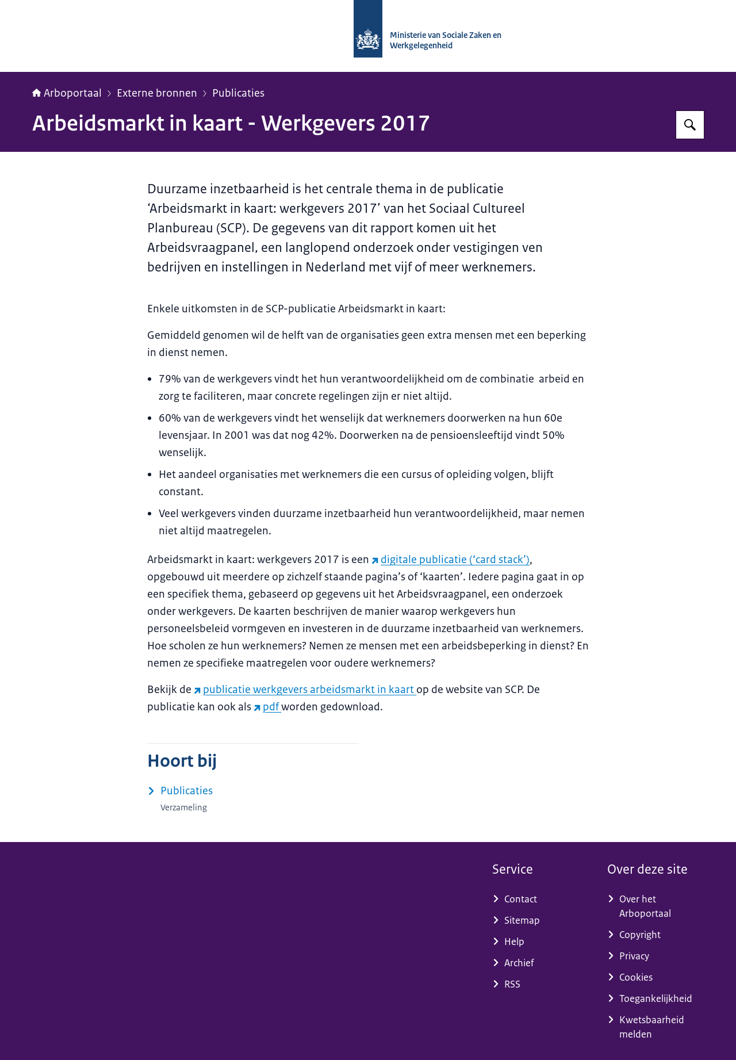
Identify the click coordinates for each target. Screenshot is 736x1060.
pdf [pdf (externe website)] (267, 707)
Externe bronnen (157, 93)
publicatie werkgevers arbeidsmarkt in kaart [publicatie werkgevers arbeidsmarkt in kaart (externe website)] (305, 690)
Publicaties (238, 93)
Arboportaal (67, 93)
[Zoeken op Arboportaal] (690, 125)
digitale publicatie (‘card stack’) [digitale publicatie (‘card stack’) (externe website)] (450, 560)
